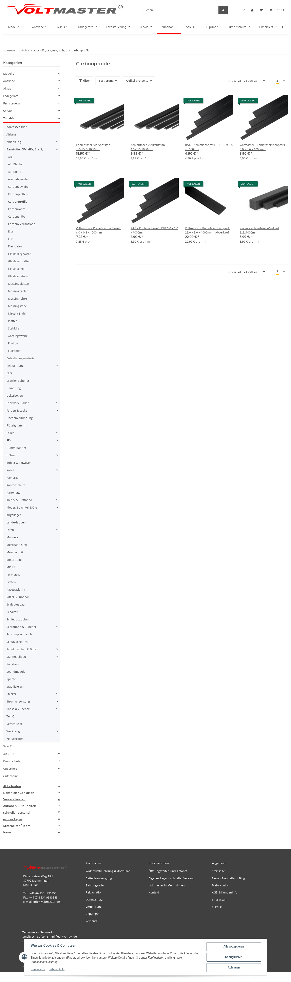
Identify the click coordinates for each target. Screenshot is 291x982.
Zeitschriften (15, 739)
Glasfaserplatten (19, 261)
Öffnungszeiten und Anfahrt (168, 871)
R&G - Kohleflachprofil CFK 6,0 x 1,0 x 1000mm (154, 230)
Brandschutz (11, 761)
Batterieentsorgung (99, 878)
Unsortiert (10, 768)
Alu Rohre (14, 172)
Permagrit (13, 574)
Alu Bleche (15, 164)
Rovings (13, 343)
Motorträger (14, 560)
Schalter (12, 612)
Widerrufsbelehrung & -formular (108, 871)
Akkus (7, 88)
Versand (91, 921)
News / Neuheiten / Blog (228, 878)
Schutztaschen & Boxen (22, 649)
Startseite (218, 871)
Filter (84, 80)
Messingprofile (18, 291)
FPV (8, 440)
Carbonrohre (16, 209)
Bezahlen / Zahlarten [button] (18, 793)
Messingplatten (18, 284)
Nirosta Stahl (17, 313)
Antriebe (9, 81)
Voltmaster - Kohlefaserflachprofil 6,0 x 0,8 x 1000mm (98, 230)
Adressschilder (16, 127)
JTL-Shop (270, 977)
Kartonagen (14, 492)
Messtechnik (14, 552)
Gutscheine (11, 776)
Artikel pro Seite (137, 80)
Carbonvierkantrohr (21, 224)
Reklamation (94, 892)
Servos (7, 111)
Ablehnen (233, 967)
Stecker (11, 694)
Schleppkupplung (18, 619)
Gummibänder (16, 448)
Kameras (12, 478)
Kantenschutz (15, 485)
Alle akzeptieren (233, 946)
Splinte (11, 679)
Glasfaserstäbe (18, 276)
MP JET (11, 567)
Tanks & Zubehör (18, 709)
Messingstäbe (17, 306)
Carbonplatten (18, 194)
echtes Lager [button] (12, 819)
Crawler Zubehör (17, 381)
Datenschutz (57, 969)
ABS (10, 157)
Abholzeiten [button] (12, 786)
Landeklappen (16, 522)
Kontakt (154, 892)
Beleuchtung (15, 366)
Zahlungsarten (95, 885)
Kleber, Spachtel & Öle (21, 507)
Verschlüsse (14, 724)
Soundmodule (15, 671)
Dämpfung (13, 388)
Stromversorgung (18, 701)
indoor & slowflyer (18, 463)
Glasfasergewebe (19, 254)
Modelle (8, 73)
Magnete (12, 537)
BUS (9, 373)
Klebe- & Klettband (19, 500)
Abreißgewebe (18, 336)
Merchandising (16, 545)
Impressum (38, 969)
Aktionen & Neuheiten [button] (19, 806)
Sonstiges (12, 664)
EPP (10, 239)
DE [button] (239, 10)
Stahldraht (15, 328)
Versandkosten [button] (14, 799)
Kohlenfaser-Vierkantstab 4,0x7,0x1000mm (148, 147)
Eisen (11, 231)
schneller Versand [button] (16, 812)
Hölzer (10, 455)
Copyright (92, 914)
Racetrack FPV (15, 589)
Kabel (10, 470)
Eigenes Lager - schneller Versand (172, 878)
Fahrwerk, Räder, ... (19, 403)
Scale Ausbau (15, 604)
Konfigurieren (233, 957)
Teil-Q (10, 716)
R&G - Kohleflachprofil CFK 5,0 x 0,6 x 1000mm (209, 147)
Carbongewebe (18, 187)
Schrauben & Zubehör (21, 627)
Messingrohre (17, 298)
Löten (10, 530)
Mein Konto (220, 885)
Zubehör (9, 118)
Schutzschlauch (17, 642)
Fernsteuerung (13, 103)
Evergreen (15, 246)
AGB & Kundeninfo (224, 892)
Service (217, 907)
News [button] (7, 832)
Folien (10, 433)
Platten (13, 321)
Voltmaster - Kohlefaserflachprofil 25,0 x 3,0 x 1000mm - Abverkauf (207, 230)
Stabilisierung (15, 686)
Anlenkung (13, 142)
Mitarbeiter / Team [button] (17, 826)
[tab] (31, 786)
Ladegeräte (10, 96)
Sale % (7, 746)
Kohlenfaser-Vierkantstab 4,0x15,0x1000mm (93, 147)
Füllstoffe (14, 351)
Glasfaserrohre (18, 269)
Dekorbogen (14, 395)
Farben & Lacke (16, 410)
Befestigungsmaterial (20, 358)
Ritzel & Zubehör (17, 597)
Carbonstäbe (16, 216)
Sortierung (106, 80)
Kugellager (13, 515)
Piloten (11, 582)
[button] (252, 10)
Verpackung (94, 907)
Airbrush (12, 134)
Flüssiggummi (15, 425)
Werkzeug (13, 731)
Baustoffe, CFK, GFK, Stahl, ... (26, 149)
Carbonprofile (17, 201)
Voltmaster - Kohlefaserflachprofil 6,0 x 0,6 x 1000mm (262, 147)
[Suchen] (179, 10)
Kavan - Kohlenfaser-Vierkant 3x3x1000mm (259, 230)
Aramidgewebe (18, 179)
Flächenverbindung (19, 418)
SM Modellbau (16, 657)
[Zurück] (264, 80)
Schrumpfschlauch (19, 634)
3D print (8, 754)
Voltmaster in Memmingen (167, 885)
